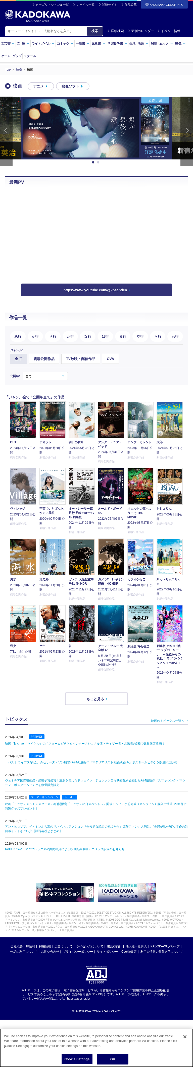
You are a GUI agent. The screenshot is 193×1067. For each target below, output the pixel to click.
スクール (30, 56)
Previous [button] (6, 131)
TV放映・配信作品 (80, 359)
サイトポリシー (107, 951)
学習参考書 (117, 43)
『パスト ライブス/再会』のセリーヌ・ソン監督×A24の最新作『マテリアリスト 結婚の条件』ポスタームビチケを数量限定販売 (91, 762)
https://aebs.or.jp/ (78, 998)
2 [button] (99, 162)
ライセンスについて (89, 946)
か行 (35, 336)
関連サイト (109, 5)
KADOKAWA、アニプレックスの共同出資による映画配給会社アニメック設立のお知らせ (65, 849)
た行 (70, 336)
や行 (140, 336)
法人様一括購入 (136, 946)
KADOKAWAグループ (165, 946)
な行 (87, 336)
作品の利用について (23, 951)
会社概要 (17, 946)
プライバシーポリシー (78, 951)
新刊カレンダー (141, 31)
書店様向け (114, 946)
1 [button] (94, 162)
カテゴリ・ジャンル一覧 (52, 5)
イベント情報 (168, 31)
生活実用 (139, 43)
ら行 (157, 336)
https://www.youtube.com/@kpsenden (95, 290)
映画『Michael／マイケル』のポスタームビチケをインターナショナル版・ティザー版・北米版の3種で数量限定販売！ (85, 743)
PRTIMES (37, 736)
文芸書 (8, 43)
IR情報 (30, 946)
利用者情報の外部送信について (161, 951)
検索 (94, 31)
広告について (64, 946)
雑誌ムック (162, 43)
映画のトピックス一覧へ (167, 720)
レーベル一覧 (85, 5)
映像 (180, 43)
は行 (105, 336)
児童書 (98, 43)
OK (112, 1059)
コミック (65, 43)
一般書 (82, 43)
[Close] (184, 1036)
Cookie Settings (76, 1059)
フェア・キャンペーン (45, 796)
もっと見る (95, 699)
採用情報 (45, 946)
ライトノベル (43, 43)
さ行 (52, 336)
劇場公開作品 (44, 359)
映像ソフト (70, 86)
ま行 (122, 336)
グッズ (17, 56)
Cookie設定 (129, 951)
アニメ (38, 86)
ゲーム (5, 56)
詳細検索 (115, 31)
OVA (110, 359)
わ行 (175, 336)
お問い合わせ (50, 951)
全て (18, 359)
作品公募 (131, 5)
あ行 (17, 336)
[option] (96, 128)
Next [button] (186, 131)
